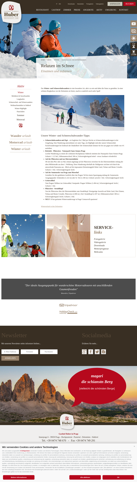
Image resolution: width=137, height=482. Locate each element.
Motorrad (21, 119)
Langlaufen (21, 99)
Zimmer (67, 10)
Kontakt (123, 10)
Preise (77, 10)
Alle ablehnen (85, 477)
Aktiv (99, 10)
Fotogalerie (89, 4)
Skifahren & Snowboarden (20, 96)
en (60, 4)
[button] (134, 446)
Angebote (88, 10)
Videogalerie (99, 4)
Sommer (20, 115)
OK (118, 477)
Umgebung (110, 10)
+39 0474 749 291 (85, 440)
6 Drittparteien (25, 451)
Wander (20, 135)
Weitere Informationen (19, 477)
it (56, 4)
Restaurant (42, 10)
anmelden (10, 358)
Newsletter (80, 4)
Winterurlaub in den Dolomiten (52, 206)
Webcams (98, 252)
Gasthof (56, 10)
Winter (21, 92)
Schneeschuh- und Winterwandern (20, 102)
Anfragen (115, 4)
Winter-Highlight (21, 108)
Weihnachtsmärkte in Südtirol (20, 105)
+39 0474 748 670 (56, 440)
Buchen (129, 4)
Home (43, 60)
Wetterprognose (101, 248)
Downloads (71, 4)
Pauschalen (21, 111)
